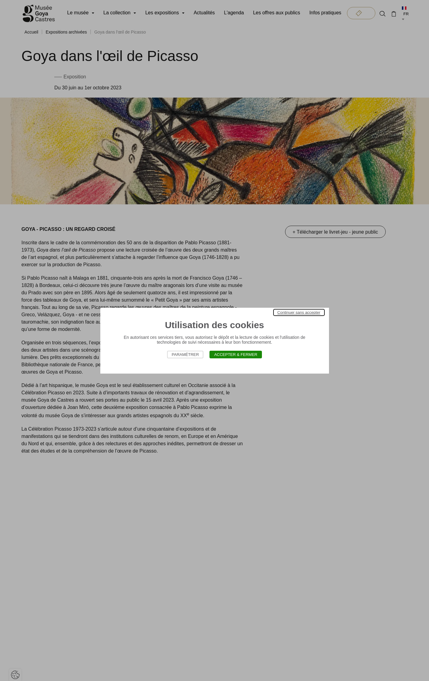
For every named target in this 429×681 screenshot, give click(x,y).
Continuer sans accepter (298, 312)
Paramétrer (185, 354)
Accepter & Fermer (235, 354)
